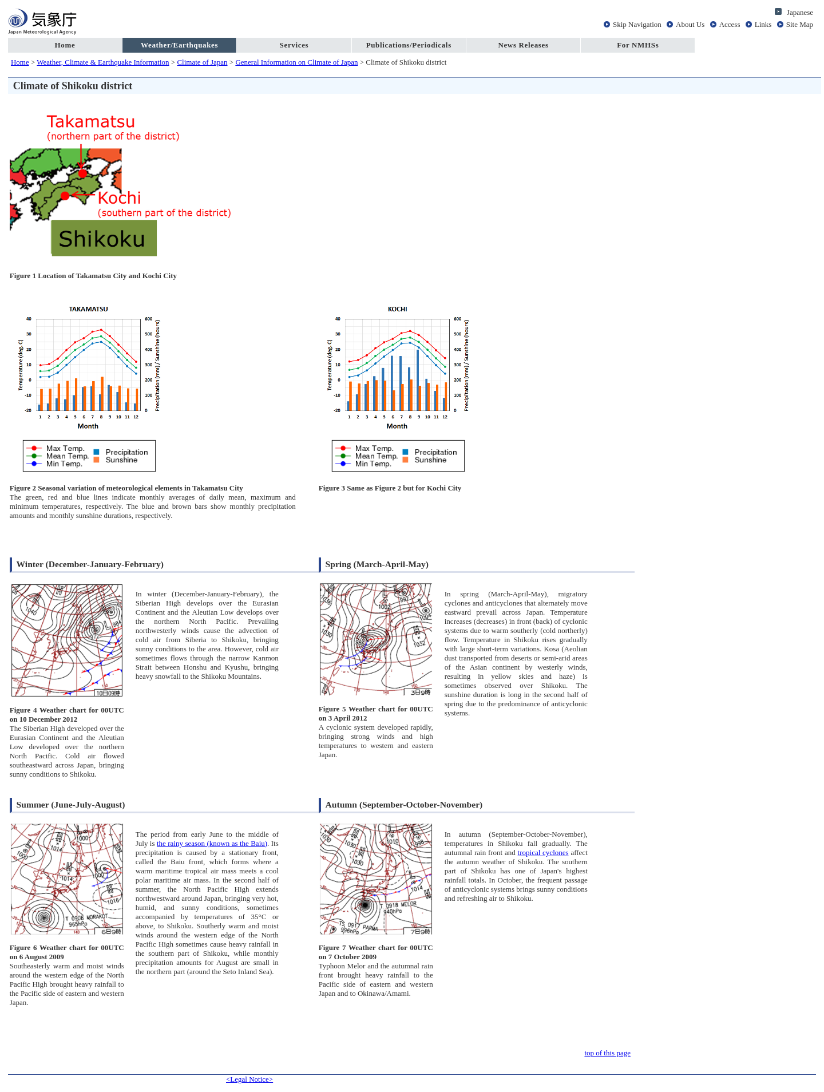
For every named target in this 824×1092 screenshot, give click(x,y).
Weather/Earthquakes (179, 45)
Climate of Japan (202, 62)
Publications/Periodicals (408, 45)
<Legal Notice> (249, 1079)
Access (729, 24)
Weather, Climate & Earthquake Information (103, 62)
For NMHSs (638, 45)
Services (294, 45)
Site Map (799, 24)
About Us (690, 24)
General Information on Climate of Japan (296, 62)
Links (763, 24)
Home (64, 45)
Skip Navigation (637, 24)
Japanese (800, 12)
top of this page (607, 1053)
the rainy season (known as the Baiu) (212, 843)
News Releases (523, 45)
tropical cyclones (543, 852)
